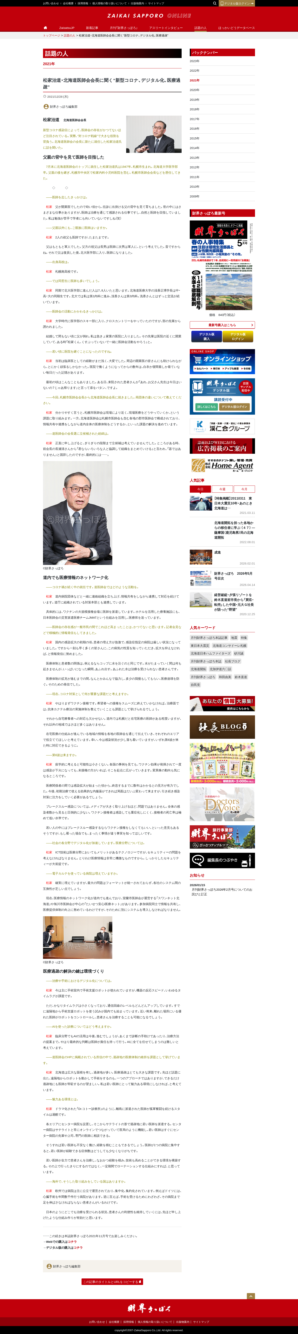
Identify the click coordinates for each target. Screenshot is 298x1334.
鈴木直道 (241, 677)
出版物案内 (137, 3)
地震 (234, 637)
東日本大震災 (200, 645)
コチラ (72, 1241)
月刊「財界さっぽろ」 (124, 27)
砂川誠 (238, 653)
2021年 (195, 80)
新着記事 (92, 27)
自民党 (195, 684)
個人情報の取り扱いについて (109, 3)
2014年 (195, 148)
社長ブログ (232, 661)
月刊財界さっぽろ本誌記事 (209, 637)
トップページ (51, 35)
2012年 (195, 167)
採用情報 (83, 3)
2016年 (195, 128)
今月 (244, 489)
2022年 (195, 70)
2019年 (195, 99)
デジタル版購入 (206, 336)
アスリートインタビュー (166, 27)
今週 (222, 489)
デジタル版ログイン (237, 3)
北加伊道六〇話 (220, 669)
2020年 (195, 90)
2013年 (195, 157)
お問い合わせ (51, 3)
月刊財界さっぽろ (203, 677)
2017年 (195, 119)
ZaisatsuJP (66, 27)
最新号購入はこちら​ (222, 325)
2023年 (195, 61)
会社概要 (68, 3)
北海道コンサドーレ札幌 (229, 645)
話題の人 (200, 27)
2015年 (195, 138)
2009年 (195, 196)
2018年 (195, 109)
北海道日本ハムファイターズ (211, 653)
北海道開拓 (198, 669)
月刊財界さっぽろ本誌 (206, 661)
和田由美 (225, 677)
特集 (244, 637)
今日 (200, 489)
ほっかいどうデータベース (236, 27)
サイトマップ (156, 3)
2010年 (195, 186)
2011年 (195, 177)
